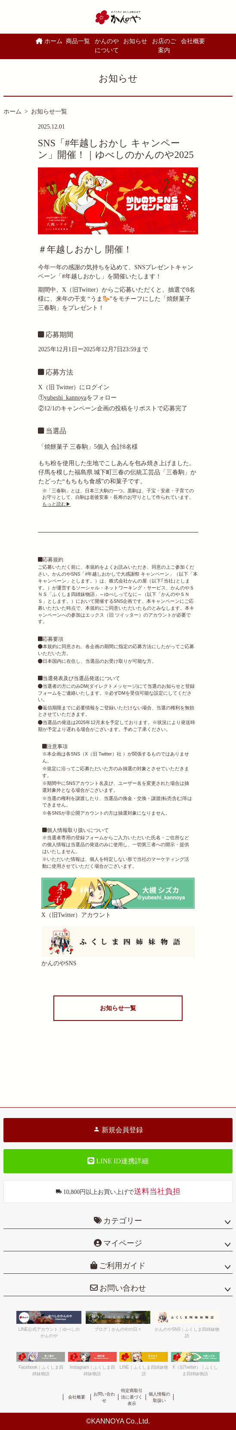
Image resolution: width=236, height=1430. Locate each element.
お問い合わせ (122, 1288)
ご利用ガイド (121, 1265)
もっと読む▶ (56, 504)
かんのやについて (107, 46)
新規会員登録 (118, 1130)
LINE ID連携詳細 (117, 1161)
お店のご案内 (164, 46)
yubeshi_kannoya (65, 397)
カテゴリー (122, 1220)
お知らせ (135, 41)
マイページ (122, 1243)
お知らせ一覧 (49, 111)
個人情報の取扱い (159, 1397)
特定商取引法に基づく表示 (132, 1397)
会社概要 (193, 41)
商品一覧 (78, 41)
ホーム (49, 41)
